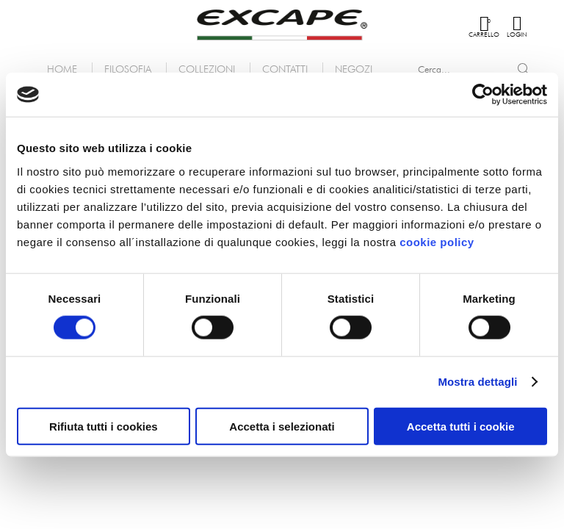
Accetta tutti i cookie (461, 426)
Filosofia (127, 68)
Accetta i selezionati (281, 426)
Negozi (353, 68)
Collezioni (206, 68)
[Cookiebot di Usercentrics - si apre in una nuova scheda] (483, 95)
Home (62, 68)
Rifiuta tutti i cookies (103, 426)
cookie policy (437, 241)
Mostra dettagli (477, 381)
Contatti (285, 68)
